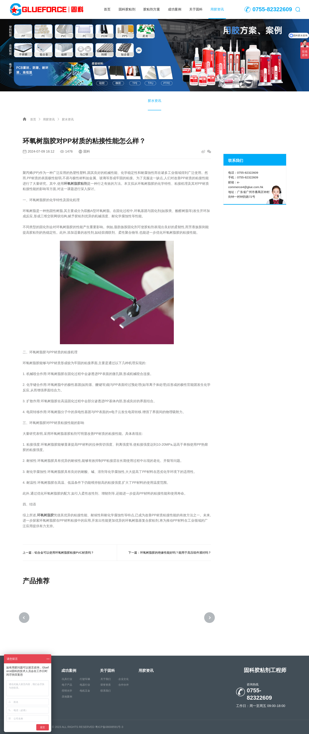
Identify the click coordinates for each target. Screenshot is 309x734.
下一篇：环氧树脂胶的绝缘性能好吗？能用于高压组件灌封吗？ (169, 552)
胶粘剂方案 (151, 9)
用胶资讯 (217, 9)
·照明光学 (66, 690)
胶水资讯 (154, 101)
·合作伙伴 (123, 685)
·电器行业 (84, 685)
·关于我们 (105, 679)
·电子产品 (66, 685)
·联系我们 (105, 690)
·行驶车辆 (84, 679)
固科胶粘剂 (127, 9)
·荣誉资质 (105, 685)
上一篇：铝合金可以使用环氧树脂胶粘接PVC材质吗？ (58, 552)
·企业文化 (123, 679)
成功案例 (174, 9)
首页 (107, 9)
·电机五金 (84, 690)
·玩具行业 (66, 679)
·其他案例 (66, 696)
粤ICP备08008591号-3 (109, 726)
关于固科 (196, 9)
